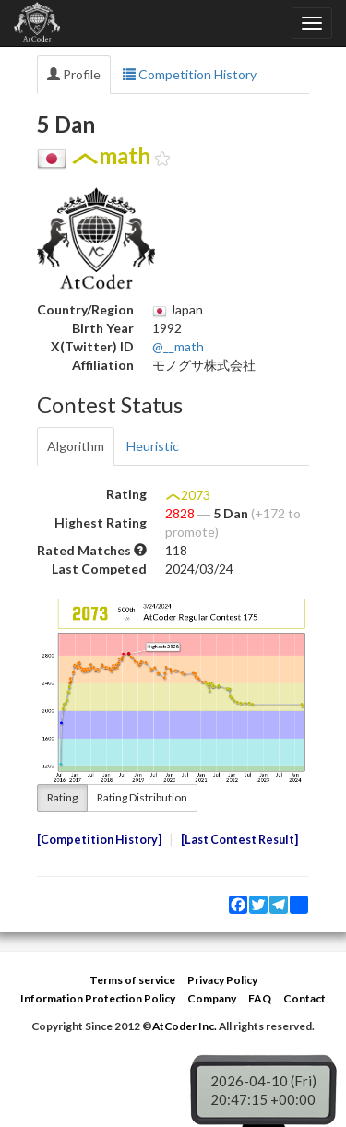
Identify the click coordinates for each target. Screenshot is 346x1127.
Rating (62, 797)
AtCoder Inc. (184, 1026)
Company (211, 998)
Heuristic (152, 446)
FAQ (259, 998)
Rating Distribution (142, 797)
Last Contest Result (239, 840)
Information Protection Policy (97, 998)
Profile (74, 74)
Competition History (190, 74)
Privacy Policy (222, 980)
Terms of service (132, 980)
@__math (178, 346)
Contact (304, 998)
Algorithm (75, 446)
